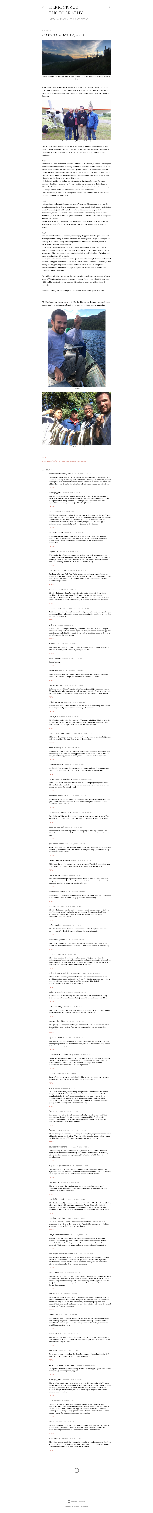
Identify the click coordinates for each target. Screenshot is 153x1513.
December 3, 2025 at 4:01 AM (71, 1438)
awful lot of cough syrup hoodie (62, 1365)
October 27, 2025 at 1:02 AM (79, 1166)
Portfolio (73, 19)
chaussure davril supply (58, 608)
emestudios (54, 1273)
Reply (51, 488)
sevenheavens (55, 658)
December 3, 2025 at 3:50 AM (62, 1401)
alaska (49, 461)
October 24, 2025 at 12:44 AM (77, 796)
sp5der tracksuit (55, 925)
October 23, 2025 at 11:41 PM (67, 625)
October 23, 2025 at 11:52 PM (72, 658)
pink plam (53, 1334)
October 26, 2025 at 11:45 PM (66, 1073)
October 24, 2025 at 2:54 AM (76, 992)
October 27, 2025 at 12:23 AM (68, 1111)
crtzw (51, 1088)
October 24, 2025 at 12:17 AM (82, 733)
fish (53, 461)
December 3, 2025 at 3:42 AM (72, 1379)
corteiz (52, 1073)
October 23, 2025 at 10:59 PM (74, 533)
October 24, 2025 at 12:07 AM (74, 702)
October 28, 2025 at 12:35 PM (87, 1365)
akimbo (52, 644)
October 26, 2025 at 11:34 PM (84, 1055)
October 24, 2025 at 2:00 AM (66, 954)
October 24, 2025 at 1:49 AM (73, 925)
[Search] (109, 6)
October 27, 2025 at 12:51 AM (80, 1147)
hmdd (51, 511)
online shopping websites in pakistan (64, 973)
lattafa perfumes (56, 702)
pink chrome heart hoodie (60, 733)
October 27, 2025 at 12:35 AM (77, 1130)
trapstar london (55, 685)
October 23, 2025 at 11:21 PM (76, 570)
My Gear (84, 19)
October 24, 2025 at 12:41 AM (83, 779)
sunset (83, 461)
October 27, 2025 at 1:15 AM (69, 1182)
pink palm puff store (57, 570)
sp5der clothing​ (55, 1006)
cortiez (52, 954)
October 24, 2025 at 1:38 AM (71, 875)
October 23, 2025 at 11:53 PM (73, 671)
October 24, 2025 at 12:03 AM (73, 685)
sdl (50, 1400)
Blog (51, 19)
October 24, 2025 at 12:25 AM (72, 748)
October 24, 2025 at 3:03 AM (73, 1007)
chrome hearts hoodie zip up (61, 1054)
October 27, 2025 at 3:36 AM (68, 1334)
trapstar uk (53, 551)
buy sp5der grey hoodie (59, 1166)
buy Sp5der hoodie (57, 1199)
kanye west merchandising (60, 779)
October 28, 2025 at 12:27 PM (68, 1350)
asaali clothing (55, 748)
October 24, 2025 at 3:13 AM (75, 1021)
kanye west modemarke (59, 1235)
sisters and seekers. (57, 992)
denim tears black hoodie (59, 860)
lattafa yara (53, 1315)
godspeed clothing (57, 1021)
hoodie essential (56, 764)
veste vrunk (54, 1182)
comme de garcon (57, 940)
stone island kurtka (57, 892)
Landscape (61, 19)
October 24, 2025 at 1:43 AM (75, 892)
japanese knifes (55, 1038)
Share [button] (44, 458)
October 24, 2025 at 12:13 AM (69, 716)
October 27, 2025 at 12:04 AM (65, 1088)
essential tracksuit (56, 827)
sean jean (53, 589)
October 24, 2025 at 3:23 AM (73, 1038)
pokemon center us (57, 796)
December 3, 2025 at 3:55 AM (65, 1422)
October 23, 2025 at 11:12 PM (68, 551)
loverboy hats (54, 906)
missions (63, 461)
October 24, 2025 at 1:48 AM (71, 906)
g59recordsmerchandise (59, 1147)
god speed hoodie (56, 844)
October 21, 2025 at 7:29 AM (65, 511)
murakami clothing (57, 1218)
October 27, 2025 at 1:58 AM (80, 1235)
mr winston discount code (60, 812)
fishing (57, 461)
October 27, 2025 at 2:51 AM (68, 1315)
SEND (69, 461)
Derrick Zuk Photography (66, 10)
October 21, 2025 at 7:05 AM (71, 493)
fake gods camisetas (57, 1130)
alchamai (53, 625)
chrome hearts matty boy (60, 474)
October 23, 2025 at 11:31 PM (68, 589)
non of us (53, 1294)
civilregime (53, 716)
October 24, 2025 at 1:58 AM (75, 940)
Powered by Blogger (77, 1501)
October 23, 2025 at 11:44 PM (66, 644)
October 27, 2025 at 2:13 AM (84, 1254)
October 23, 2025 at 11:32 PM (79, 608)
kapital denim (54, 875)
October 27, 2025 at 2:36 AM (68, 1294)
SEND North (76, 461)
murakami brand (56, 533)
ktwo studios (54, 1438)
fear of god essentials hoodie (61, 1254)
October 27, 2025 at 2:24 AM (70, 1273)
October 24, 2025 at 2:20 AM (91, 973)
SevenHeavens (55, 671)
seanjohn (53, 1350)
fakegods (53, 1111)
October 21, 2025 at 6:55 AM (81, 474)
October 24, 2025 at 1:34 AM (81, 860)
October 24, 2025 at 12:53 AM (82, 812)
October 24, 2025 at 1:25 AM (74, 827)
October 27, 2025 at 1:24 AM (75, 1199)
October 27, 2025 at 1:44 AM (75, 1218)
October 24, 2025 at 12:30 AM (74, 764)
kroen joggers (55, 493)
